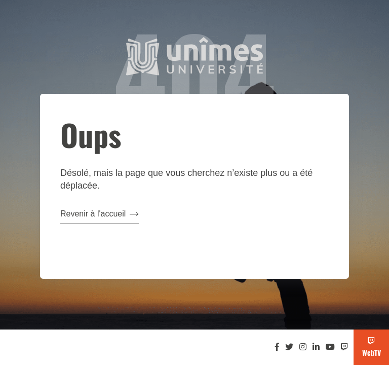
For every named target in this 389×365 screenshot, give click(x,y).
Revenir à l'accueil (99, 213)
